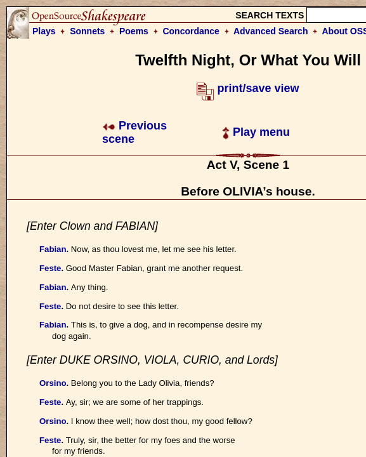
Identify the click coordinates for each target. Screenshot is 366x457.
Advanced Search (270, 31)
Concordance (190, 31)
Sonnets (87, 31)
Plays (44, 31)
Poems (133, 31)
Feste (50, 268)
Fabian (53, 249)
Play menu (256, 132)
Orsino (53, 383)
